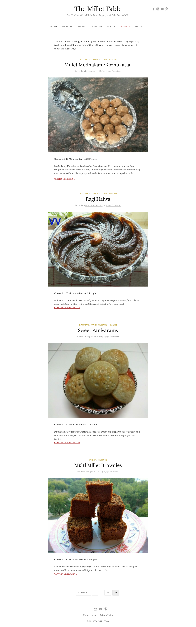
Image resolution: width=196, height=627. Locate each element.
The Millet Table (98, 9)
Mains (81, 26)
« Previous (83, 592)
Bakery (138, 26)
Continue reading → (66, 179)
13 (108, 592)
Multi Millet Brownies (98, 465)
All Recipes (95, 26)
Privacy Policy (106, 615)
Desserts (125, 26)
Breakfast (68, 26)
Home (86, 615)
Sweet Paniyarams (98, 330)
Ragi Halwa (98, 199)
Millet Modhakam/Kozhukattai (98, 65)
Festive (94, 59)
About (53, 26)
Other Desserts (109, 59)
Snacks (111, 26)
